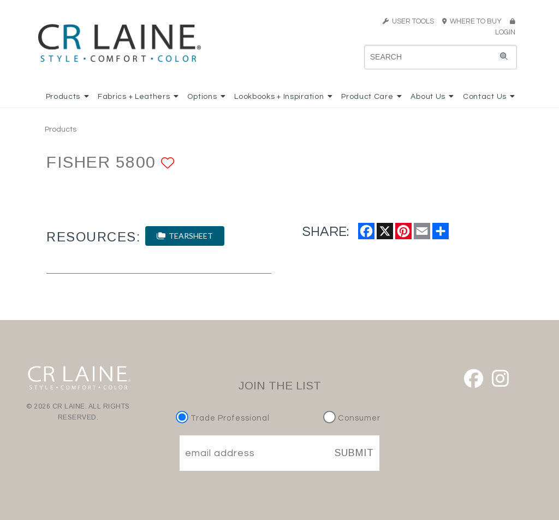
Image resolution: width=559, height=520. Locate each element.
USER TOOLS (408, 21)
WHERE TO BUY (475, 21)
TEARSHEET (185, 235)
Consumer (351, 418)
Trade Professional (224, 418)
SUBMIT (354, 452)
